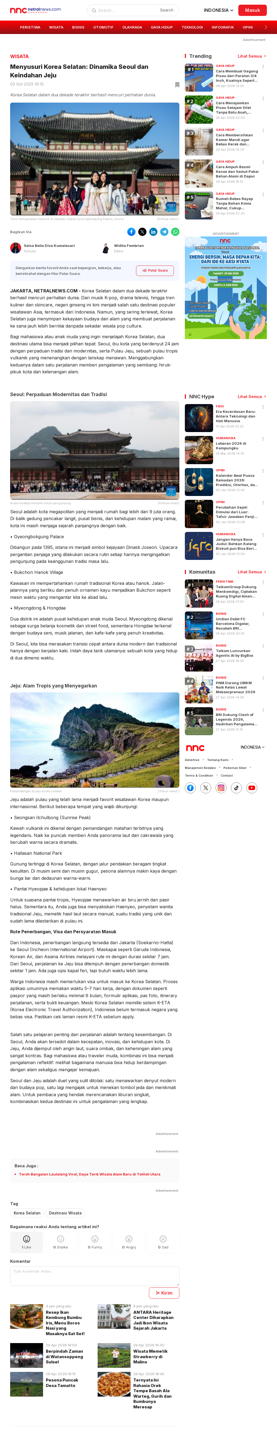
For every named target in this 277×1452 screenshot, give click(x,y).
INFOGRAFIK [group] (223, 27)
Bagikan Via (21, 232)
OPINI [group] (248, 27)
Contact (227, 775)
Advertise (192, 760)
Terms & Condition (199, 775)
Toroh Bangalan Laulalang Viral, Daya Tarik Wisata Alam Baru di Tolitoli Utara (89, 1174)
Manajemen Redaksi (200, 768)
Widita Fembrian (129, 245)
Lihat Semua (250, 56)
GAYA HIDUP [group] (162, 27)
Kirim (164, 1293)
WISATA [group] (56, 27)
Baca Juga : (26, 1166)
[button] (266, 27)
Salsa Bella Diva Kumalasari (49, 245)
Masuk (252, 10)
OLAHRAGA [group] (132, 27)
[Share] (263, 67)
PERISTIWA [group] (30, 27)
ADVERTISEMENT (226, 233)
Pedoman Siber (235, 768)
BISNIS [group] (78, 27)
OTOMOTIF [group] (103, 27)
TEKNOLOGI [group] (192, 27)
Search (166, 10)
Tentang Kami (217, 760)
